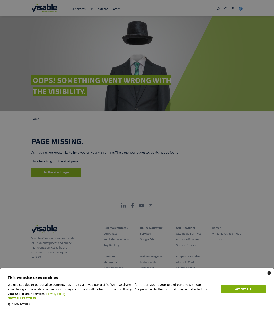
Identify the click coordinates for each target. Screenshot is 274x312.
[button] (112, 298)
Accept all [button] (243, 289)
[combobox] (269, 273)
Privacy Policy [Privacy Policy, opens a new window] (56, 294)
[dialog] (137, 290)
